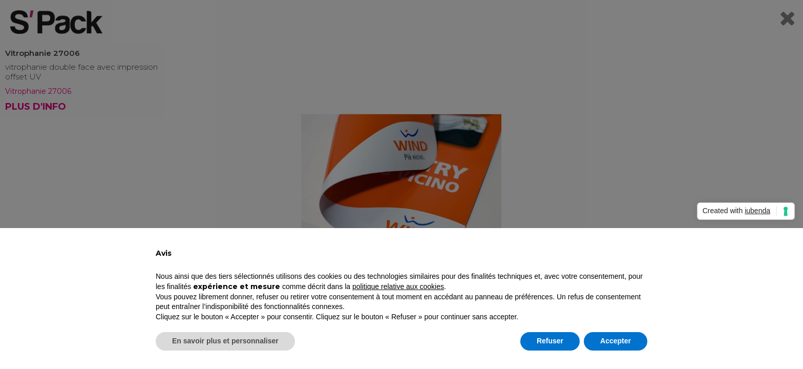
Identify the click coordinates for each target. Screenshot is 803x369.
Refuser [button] (550, 341)
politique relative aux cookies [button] (398, 286)
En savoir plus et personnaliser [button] (225, 341)
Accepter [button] (615, 341)
